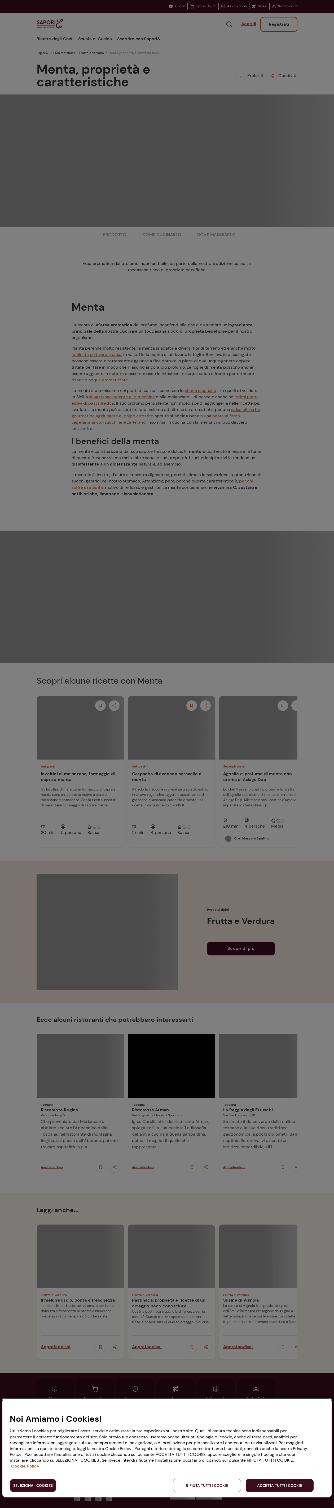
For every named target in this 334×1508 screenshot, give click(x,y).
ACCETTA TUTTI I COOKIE (279, 1485)
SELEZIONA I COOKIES (33, 1485)
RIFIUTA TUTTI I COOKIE (207, 1485)
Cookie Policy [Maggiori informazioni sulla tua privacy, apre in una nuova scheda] (25, 1466)
